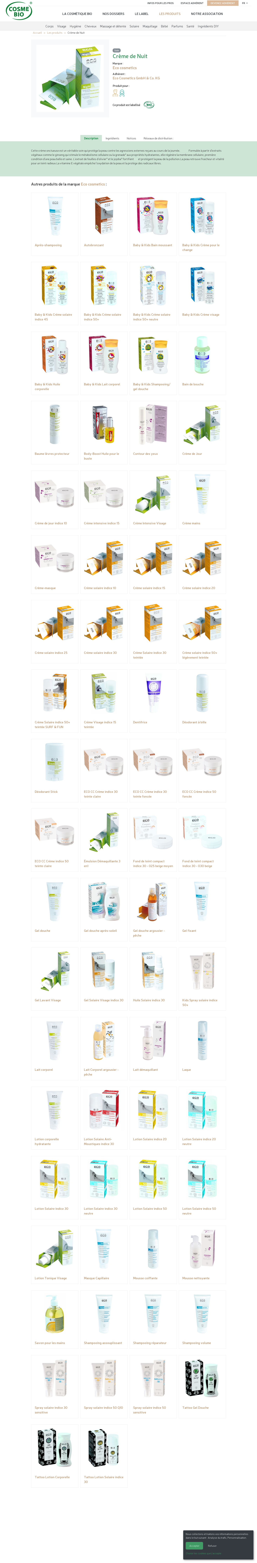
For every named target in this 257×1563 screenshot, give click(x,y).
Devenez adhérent (221, 2)
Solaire (134, 25)
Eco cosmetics (93, 183)
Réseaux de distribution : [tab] (158, 138)
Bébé (164, 25)
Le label (142, 13)
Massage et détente (113, 25)
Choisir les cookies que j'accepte (203, 1553)
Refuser (212, 1545)
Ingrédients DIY (208, 25)
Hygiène (75, 25)
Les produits (170, 13)
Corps (49, 25)
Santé (190, 25)
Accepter (194, 1545)
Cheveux (90, 25)
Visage (61, 25)
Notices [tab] (131, 138)
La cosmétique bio (77, 13)
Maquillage (150, 25)
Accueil (37, 32)
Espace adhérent (191, 2)
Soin (116, 50)
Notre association (207, 13)
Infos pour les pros (159, 2)
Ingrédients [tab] (112, 138)
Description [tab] (91, 138)
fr (242, 2)
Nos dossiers (113, 13)
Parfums (177, 25)
